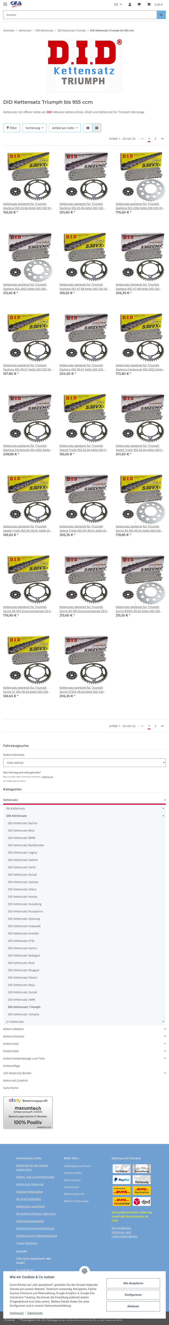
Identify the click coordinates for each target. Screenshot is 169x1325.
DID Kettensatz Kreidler (23, 933)
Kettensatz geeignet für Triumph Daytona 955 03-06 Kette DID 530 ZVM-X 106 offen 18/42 (81, 206)
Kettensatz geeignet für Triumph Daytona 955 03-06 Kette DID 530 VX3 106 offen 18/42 (27, 206)
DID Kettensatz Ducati (22, 874)
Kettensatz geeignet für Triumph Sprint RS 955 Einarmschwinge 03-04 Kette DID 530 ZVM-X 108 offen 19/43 (84, 609)
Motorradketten (13, 1029)
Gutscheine (10, 1088)
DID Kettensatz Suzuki (22, 992)
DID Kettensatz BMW (21, 838)
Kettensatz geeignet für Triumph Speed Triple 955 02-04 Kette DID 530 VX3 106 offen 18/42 (84, 448)
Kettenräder (11, 1051)
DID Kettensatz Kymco (22, 948)
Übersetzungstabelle (30, 1221)
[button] (129, 4)
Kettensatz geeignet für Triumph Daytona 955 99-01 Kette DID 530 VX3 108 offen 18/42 (27, 367)
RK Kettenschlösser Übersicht (36, 1213)
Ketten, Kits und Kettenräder (35, 1177)
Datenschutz (72, 1180)
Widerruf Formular (76, 1201)
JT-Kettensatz (15, 1022)
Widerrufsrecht (74, 1194)
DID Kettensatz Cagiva (22, 852)
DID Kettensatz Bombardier (26, 845)
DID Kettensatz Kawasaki (24, 926)
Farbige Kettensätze (29, 1191)
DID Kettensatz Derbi (22, 867)
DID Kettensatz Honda (22, 897)
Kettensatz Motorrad (30, 1184)
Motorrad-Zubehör (15, 1080)
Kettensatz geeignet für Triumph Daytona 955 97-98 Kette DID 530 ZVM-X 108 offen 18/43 (137, 287)
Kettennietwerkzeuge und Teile (24, 1058)
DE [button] (116, 4)
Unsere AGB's (73, 1173)
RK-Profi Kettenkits (28, 1199)
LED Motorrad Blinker (17, 1073)
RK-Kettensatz (15, 808)
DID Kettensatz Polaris (22, 977)
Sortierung (33, 128)
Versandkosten (121, 1228)
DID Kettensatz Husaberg (24, 904)
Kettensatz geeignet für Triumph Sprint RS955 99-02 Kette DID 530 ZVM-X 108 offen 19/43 (138, 609)
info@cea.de (47, 776)
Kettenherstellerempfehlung (35, 1228)
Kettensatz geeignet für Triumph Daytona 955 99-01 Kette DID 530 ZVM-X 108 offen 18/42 (81, 367)
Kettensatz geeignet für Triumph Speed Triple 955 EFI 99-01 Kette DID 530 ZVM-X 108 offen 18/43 (84, 528)
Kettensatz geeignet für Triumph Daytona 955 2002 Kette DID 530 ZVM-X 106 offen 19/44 (25, 287)
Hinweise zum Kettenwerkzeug (36, 1236)
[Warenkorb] (155, 4)
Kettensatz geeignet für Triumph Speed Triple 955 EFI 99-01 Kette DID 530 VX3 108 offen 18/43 (27, 528)
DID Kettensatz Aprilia (22, 823)
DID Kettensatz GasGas (23, 882)
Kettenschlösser (13, 1036)
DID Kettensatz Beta (21, 830)
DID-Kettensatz (16, 816)
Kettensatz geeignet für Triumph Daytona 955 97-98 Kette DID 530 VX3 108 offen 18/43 (84, 287)
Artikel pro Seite (63, 128)
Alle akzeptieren (133, 1283)
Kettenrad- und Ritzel (30, 1206)
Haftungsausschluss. (78, 1166)
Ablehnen (133, 1306)
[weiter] (162, 138)
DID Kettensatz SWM (21, 999)
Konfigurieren (133, 1294)
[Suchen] (80, 15)
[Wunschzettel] (139, 4)
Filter (11, 128)
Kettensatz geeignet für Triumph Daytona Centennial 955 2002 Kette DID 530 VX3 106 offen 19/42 (139, 367)
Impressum (71, 1187)
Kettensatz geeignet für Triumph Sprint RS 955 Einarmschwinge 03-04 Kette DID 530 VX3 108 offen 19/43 (27, 609)
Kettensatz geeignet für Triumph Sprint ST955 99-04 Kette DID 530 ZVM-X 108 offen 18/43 (81, 690)
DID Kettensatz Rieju (21, 985)
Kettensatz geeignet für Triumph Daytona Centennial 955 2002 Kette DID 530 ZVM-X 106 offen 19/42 (26, 448)
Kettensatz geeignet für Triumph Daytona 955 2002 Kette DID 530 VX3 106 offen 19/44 (140, 206)
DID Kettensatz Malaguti (24, 955)
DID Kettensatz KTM (21, 941)
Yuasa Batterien (26, 1243)
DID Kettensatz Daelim (23, 860)
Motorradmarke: (14, 755)
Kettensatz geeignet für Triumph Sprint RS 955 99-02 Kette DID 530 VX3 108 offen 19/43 (138, 528)
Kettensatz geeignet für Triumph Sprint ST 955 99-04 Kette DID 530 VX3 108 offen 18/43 (25, 690)
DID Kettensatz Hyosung (24, 919)
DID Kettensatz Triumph (24, 1007)
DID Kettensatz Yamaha (23, 1014)
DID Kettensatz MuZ (21, 963)
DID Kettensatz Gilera (22, 889)
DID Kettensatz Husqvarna (25, 911)
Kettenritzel (11, 1044)
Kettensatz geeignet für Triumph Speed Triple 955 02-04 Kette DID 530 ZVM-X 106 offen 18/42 (140, 448)
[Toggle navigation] (5, 2)
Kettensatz (10, 800)
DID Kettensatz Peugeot (23, 970)
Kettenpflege (11, 1066)
